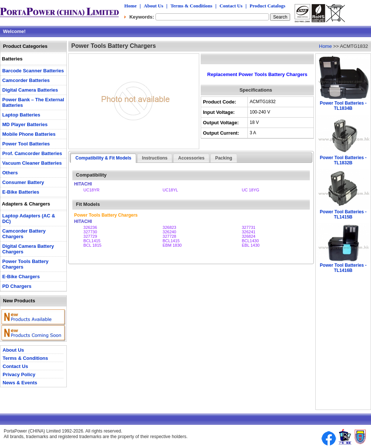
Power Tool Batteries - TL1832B (343, 160)
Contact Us (231, 6)
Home (130, 6)
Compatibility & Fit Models (103, 158)
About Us (153, 6)
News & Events (20, 382)
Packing (223, 158)
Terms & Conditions (191, 6)
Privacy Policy (19, 374)
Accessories (191, 158)
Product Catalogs (267, 6)
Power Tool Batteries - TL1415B (343, 214)
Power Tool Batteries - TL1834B (343, 106)
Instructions (155, 158)
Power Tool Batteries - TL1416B (343, 268)
